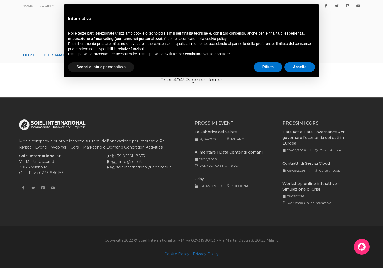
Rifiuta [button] (268, 67)
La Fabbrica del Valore (216, 132)
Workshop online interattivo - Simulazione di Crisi (311, 186)
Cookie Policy (176, 253)
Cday (199, 178)
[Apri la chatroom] (362, 247)
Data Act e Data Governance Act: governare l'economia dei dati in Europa (313, 138)
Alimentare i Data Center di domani (229, 152)
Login (47, 6)
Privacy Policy (206, 253)
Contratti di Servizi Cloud (306, 163)
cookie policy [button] (216, 38)
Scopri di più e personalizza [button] (101, 67)
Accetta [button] (299, 67)
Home (27, 6)
